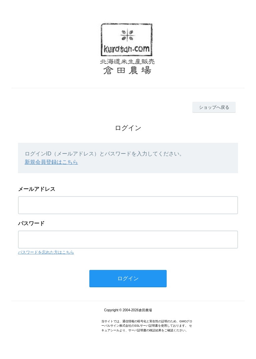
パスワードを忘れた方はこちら (46, 252)
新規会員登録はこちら (51, 162)
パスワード (31, 223)
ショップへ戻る (214, 107)
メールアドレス (36, 189)
